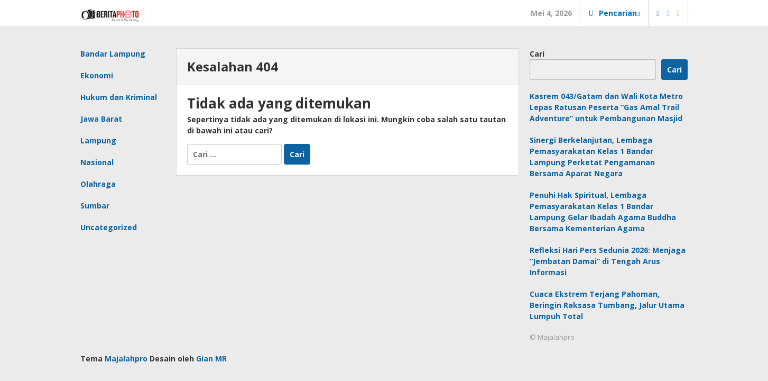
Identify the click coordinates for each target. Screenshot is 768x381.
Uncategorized (108, 227)
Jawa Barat (101, 119)
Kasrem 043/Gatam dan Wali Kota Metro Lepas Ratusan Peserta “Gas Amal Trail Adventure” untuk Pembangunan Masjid (606, 107)
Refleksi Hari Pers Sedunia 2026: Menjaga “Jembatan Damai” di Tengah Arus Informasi (608, 261)
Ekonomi (96, 75)
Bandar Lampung (112, 54)
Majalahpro (126, 358)
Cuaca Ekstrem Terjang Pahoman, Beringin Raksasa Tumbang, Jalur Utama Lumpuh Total (607, 305)
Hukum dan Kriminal (118, 97)
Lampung (98, 140)
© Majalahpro (552, 337)
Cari (537, 54)
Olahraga (98, 184)
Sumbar (94, 206)
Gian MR (211, 358)
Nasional (97, 162)
